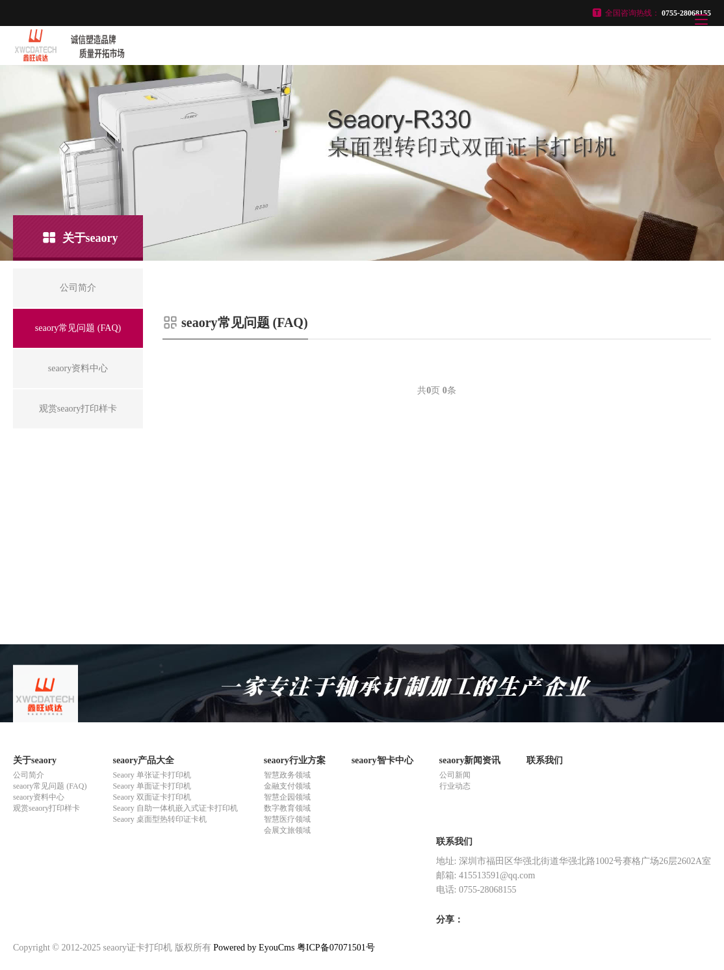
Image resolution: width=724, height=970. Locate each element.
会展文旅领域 (287, 830)
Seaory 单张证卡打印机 (151, 775)
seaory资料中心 (38, 797)
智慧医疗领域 (287, 819)
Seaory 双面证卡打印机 (151, 797)
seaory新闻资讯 (470, 760)
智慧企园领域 (287, 797)
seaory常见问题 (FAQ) (49, 786)
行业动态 (455, 786)
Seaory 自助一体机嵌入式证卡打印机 (174, 808)
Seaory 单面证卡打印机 (151, 786)
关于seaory (35, 760)
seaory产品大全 (143, 760)
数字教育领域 (287, 808)
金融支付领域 (287, 786)
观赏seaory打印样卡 (46, 808)
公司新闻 (455, 775)
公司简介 (28, 775)
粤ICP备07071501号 (336, 947)
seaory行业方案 (295, 760)
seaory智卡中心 (382, 760)
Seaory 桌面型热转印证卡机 (159, 819)
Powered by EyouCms (253, 947)
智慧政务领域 (287, 775)
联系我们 (544, 760)
